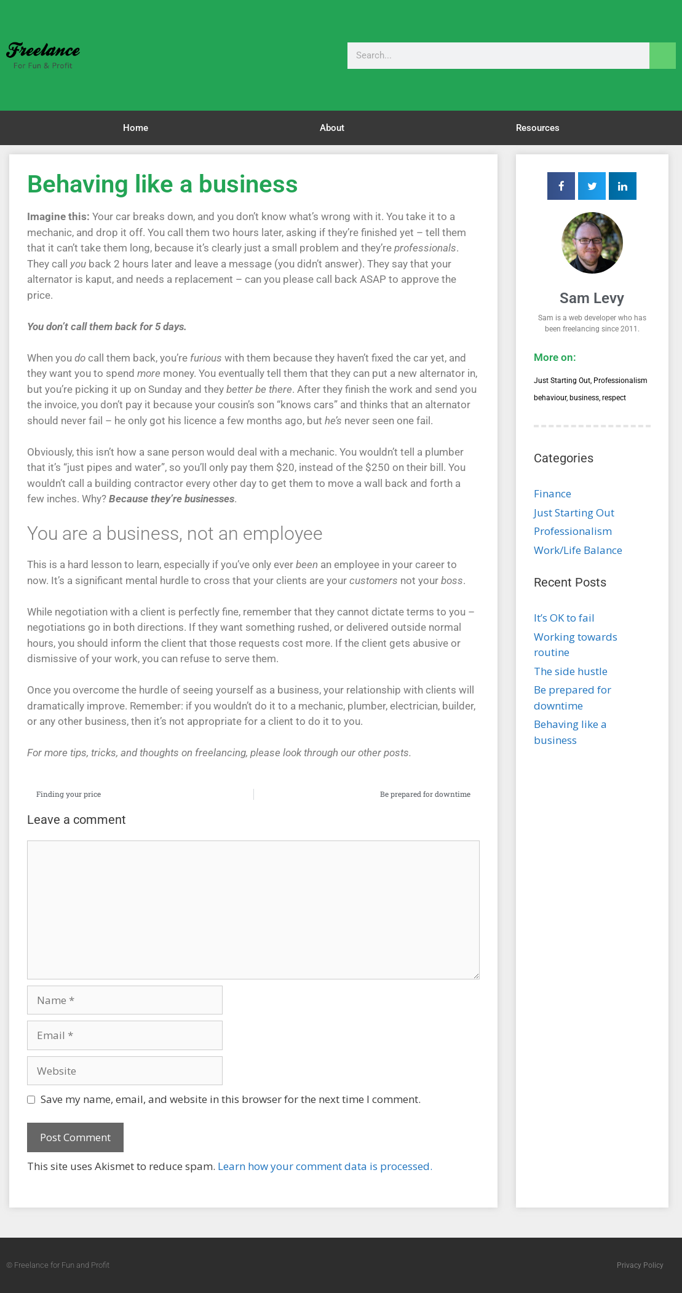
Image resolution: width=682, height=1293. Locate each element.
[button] (561, 186)
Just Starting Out (562, 380)
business (584, 397)
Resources (538, 127)
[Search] (662, 55)
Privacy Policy (640, 1265)
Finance (552, 493)
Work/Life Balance (578, 550)
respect (614, 397)
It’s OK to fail (564, 618)
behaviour (550, 397)
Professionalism (620, 380)
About (332, 127)
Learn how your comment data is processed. (325, 1166)
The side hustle (571, 671)
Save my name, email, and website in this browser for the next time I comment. (231, 1099)
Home (135, 127)
